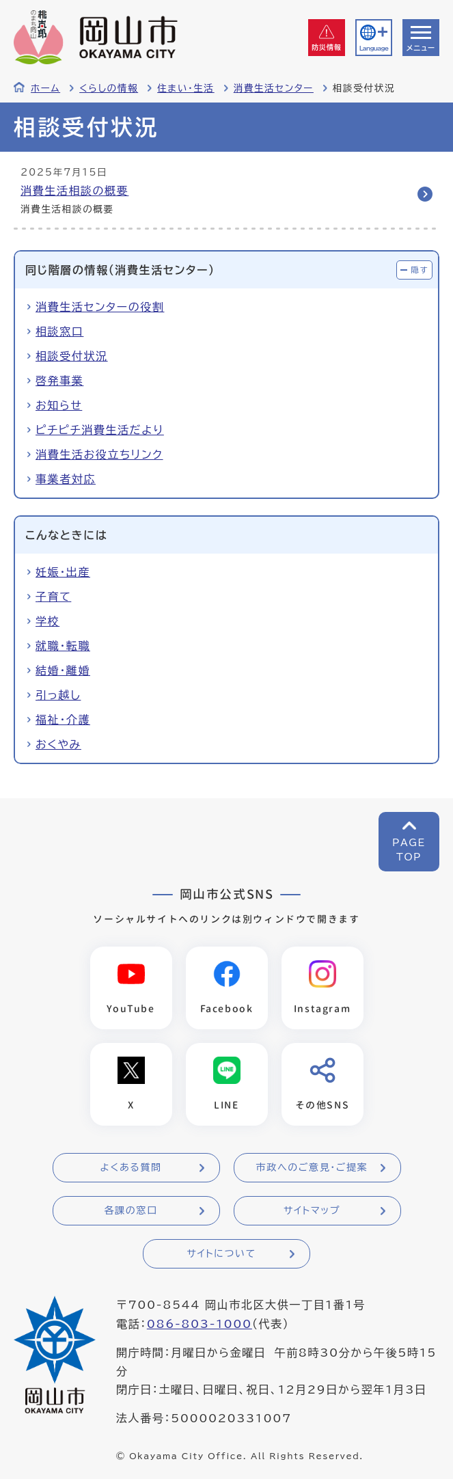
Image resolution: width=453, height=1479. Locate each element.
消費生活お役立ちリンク (99, 454)
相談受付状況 (72, 356)
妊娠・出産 (63, 572)
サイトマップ (312, 1210)
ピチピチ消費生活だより (100, 429)
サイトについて (221, 1253)
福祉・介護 (63, 719)
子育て (53, 596)
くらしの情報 (108, 88)
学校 (47, 621)
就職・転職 (63, 645)
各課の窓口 (131, 1210)
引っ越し (58, 695)
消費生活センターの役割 (100, 306)
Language (373, 48)
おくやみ (58, 744)
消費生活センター (274, 88)
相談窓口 (59, 331)
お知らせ (59, 405)
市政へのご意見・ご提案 (312, 1167)
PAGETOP (409, 850)
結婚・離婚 (63, 670)
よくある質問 (130, 1167)
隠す (419, 269)
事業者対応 (66, 479)
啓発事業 (59, 380)
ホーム (45, 88)
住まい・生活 (186, 88)
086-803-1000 (199, 1323)
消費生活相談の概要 (74, 190)
